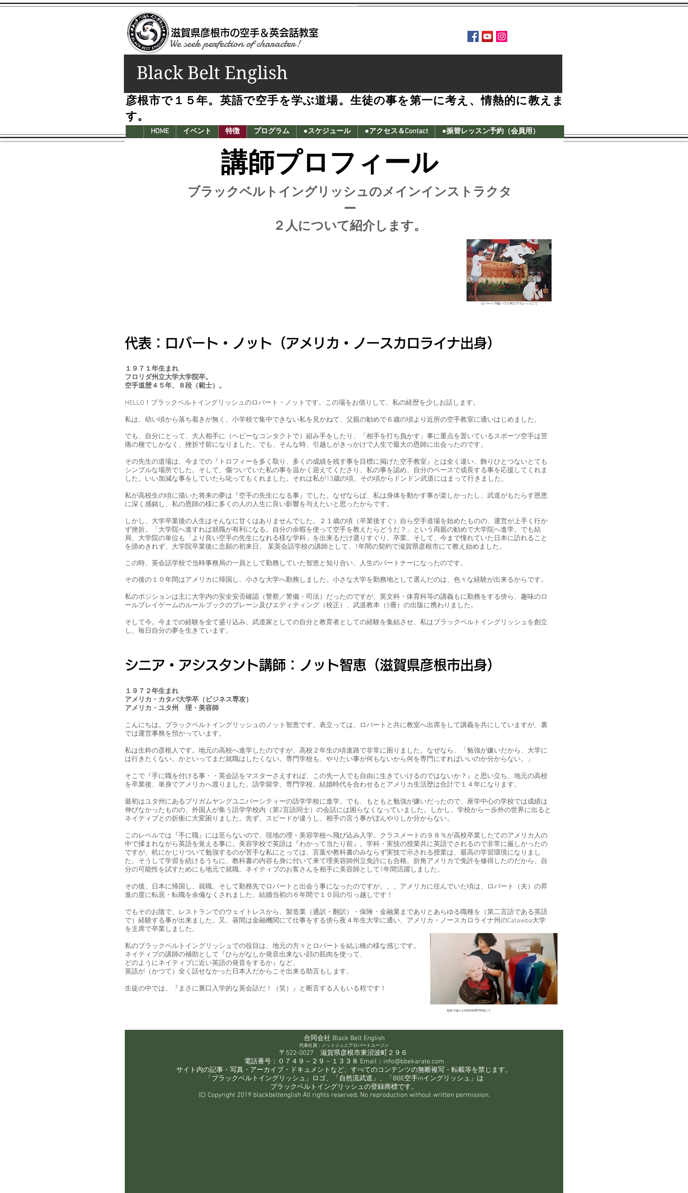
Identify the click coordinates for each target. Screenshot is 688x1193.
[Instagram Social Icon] (501, 36)
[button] (197, 131)
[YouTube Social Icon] (487, 36)
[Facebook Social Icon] (473, 36)
